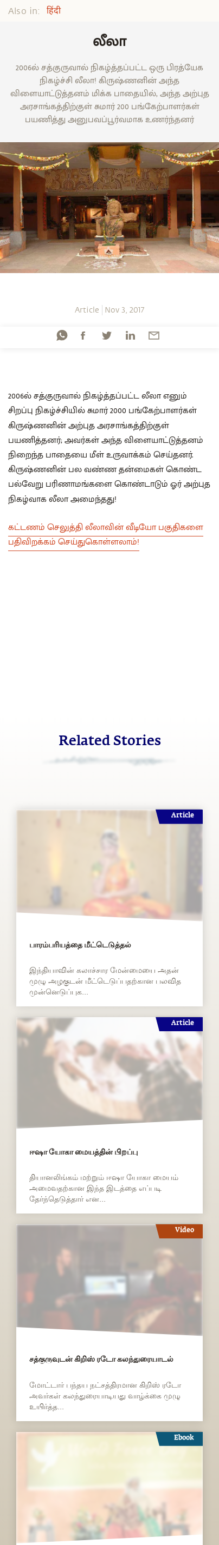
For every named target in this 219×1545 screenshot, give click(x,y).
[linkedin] (130, 335)
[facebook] (83, 335)
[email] (154, 335)
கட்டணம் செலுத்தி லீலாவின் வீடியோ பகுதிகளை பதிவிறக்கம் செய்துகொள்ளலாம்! (105, 534)
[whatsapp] (62, 335)
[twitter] (106, 335)
